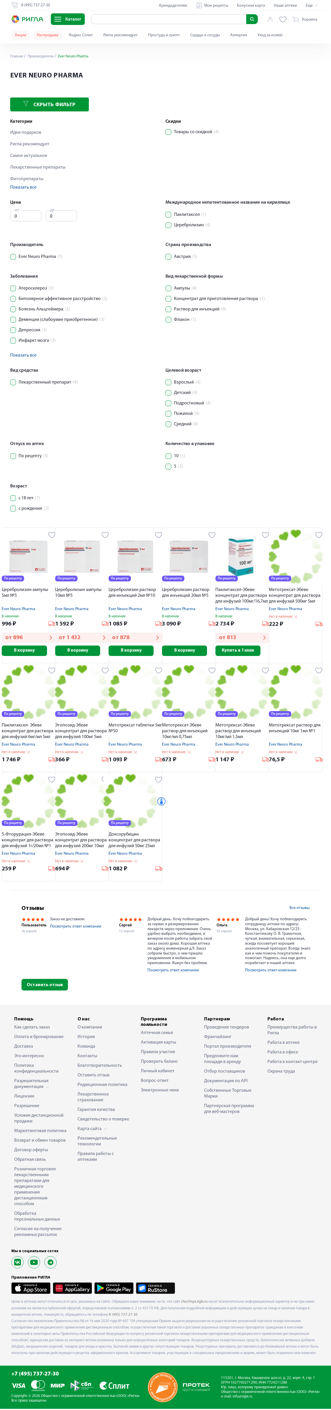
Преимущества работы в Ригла (292, 1031)
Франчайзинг (217, 1038)
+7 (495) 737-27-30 (35, 1375)
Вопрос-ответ (155, 1082)
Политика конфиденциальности (36, 1069)
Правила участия (158, 1053)
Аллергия (238, 35)
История (86, 1038)
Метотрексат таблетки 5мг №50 (135, 729)
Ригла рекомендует (120, 35)
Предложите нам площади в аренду (222, 1060)
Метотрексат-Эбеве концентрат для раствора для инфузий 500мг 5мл (295, 596)
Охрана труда (281, 1072)
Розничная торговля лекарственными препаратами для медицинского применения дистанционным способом (35, 1187)
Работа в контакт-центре (292, 1063)
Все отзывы (299, 909)
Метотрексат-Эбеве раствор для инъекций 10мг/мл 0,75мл (185, 732)
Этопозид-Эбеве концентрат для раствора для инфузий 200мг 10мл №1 (81, 841)
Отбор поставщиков (224, 1072)
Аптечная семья (157, 1034)
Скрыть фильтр (49, 104)
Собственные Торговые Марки (227, 1094)
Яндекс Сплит (81, 35)
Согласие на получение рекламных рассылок (38, 1233)
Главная (17, 56)
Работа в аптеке (283, 1044)
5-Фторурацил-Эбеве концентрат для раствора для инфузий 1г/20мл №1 (27, 841)
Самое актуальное (28, 155)
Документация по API (226, 1082)
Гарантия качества (96, 1111)
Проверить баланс (159, 1062)
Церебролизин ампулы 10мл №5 (78, 593)
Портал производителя (227, 1047)
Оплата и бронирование (39, 1038)
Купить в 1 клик (242, 651)
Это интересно (29, 1057)
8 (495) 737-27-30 (123, 1315)
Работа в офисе (282, 1053)
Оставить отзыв (45, 986)
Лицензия (24, 1097)
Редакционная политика (102, 1086)
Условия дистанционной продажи (39, 1119)
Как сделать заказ (32, 1028)
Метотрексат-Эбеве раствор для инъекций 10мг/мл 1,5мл (238, 732)
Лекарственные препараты (38, 167)
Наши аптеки (285, 5)
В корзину (28, 651)
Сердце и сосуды (205, 35)
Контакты (87, 1057)
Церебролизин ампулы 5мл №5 (25, 593)
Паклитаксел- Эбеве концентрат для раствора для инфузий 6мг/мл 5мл (27, 732)
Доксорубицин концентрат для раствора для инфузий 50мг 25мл (134, 841)
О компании (90, 1028)
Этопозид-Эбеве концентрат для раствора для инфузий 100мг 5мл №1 (81, 732)
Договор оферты (31, 1151)
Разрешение (26, 1107)
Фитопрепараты (27, 179)
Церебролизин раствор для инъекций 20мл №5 (185, 593)
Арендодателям (173, 5)
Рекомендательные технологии (97, 1142)
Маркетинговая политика (40, 1132)
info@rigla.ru (242, 1398)
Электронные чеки (160, 1091)
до (52, 210)
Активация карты (158, 1043)
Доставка (23, 1047)
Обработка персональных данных (37, 1217)
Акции (20, 35)
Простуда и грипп (164, 35)
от (17, 210)
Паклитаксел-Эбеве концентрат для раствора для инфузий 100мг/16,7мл (241, 596)
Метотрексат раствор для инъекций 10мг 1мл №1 (295, 729)
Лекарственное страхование (93, 1098)
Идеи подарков (25, 132)
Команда (86, 1047)
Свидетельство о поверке (103, 1120)
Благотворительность (100, 1066)
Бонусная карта (251, 5)
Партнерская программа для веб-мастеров (229, 1110)
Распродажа (47, 35)
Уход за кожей (270, 35)
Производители (42, 56)
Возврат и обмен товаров (40, 1141)
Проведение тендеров (226, 1028)
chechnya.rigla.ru (194, 1303)
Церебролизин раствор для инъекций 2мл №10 (132, 593)
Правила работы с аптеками (96, 1158)
